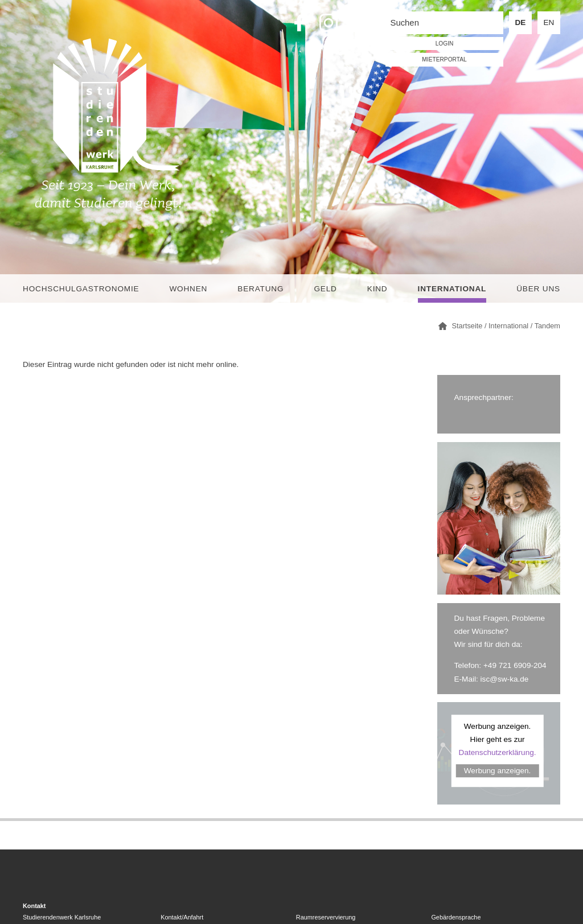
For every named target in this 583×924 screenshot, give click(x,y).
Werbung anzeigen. (497, 770)
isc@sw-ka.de (505, 679)
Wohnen (188, 288)
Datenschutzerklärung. (497, 752)
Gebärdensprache (456, 917)
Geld (325, 288)
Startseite (467, 325)
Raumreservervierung (326, 917)
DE (520, 22)
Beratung (260, 288)
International (452, 288)
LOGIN (445, 43)
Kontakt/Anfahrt (182, 917)
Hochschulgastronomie (81, 288)
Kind (377, 288)
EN (549, 22)
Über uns (538, 288)
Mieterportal (444, 59)
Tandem (547, 325)
